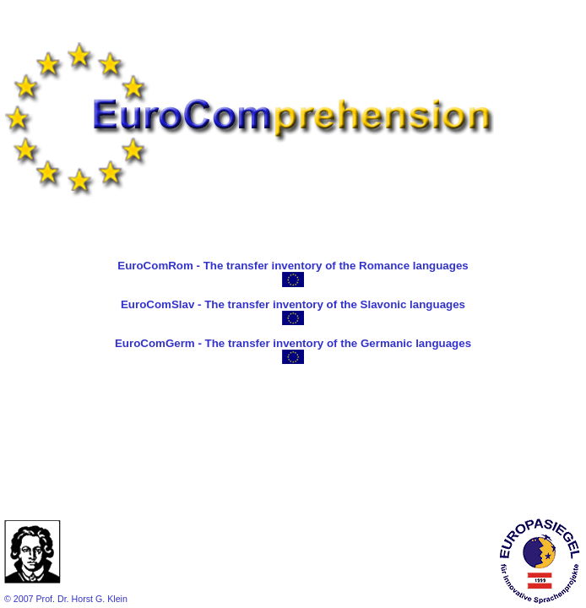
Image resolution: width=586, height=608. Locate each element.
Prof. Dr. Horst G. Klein (81, 599)
